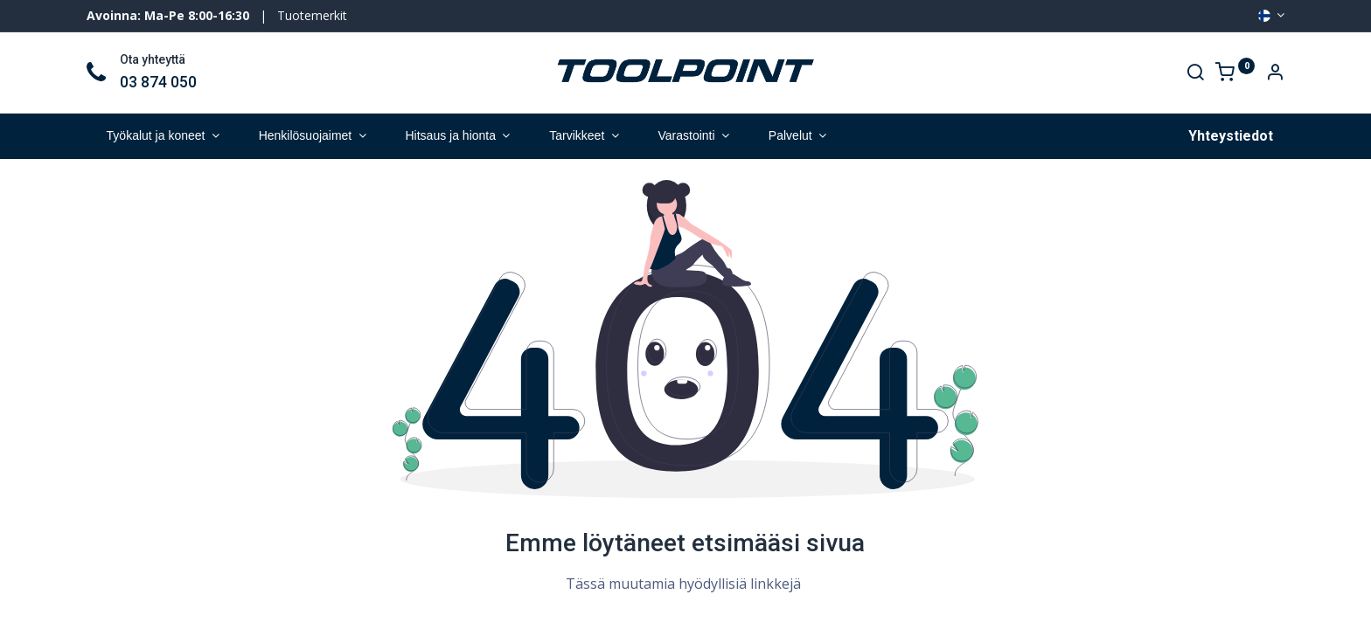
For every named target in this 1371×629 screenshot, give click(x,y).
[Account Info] (1274, 74)
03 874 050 (158, 82)
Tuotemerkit (312, 15)
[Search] (1195, 74)
